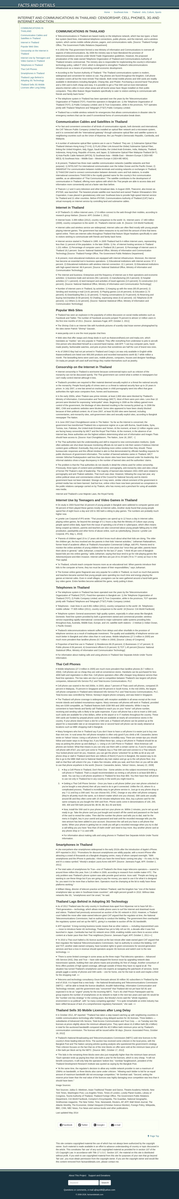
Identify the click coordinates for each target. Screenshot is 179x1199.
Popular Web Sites (29, 46)
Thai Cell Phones (29, 69)
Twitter (83, 1125)
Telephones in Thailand (32, 65)
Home (107, 12)
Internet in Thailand (30, 42)
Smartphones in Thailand (32, 73)
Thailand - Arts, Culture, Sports (146, 12)
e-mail (115, 1125)
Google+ (99, 1125)
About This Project (77, 1175)
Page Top (153, 1136)
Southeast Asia (121, 12)
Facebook (66, 1125)
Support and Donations (99, 1175)
